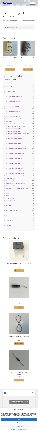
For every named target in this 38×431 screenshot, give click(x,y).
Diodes (7, 193)
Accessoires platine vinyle (11, 84)
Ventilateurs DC (9, 228)
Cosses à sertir (9, 121)
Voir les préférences (19, 426)
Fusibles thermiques (10, 200)
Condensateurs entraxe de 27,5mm (15, 103)
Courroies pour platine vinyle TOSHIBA (16, 170)
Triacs (7, 223)
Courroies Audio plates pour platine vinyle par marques (18, 123)
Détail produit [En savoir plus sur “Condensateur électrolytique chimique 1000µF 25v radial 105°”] (19, 307)
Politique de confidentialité (22, 429)
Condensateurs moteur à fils (14, 113)
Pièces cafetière (9, 208)
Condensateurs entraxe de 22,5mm (15, 101)
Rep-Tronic (7, 3)
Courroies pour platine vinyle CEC (15, 131)
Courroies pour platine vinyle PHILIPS (16, 151)
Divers (7, 195)
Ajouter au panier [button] (10, 69)
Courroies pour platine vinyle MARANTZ (16, 146)
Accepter (19, 419)
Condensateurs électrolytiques (12, 106)
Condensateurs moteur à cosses (14, 111)
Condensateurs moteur (11, 108)
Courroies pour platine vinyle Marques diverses (18, 148)
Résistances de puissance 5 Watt (13, 218)
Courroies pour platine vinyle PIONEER (16, 153)
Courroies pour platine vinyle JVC (15, 141)
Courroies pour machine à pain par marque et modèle (17, 188)
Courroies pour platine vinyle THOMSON (16, 166)
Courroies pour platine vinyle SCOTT (15, 158)
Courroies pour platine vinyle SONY (15, 161)
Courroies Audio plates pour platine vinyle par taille (17, 175)
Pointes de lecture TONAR (11, 213)
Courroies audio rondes (11, 178)
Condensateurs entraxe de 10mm (15, 96)
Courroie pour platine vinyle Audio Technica (17, 126)
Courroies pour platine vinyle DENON (16, 136)
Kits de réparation (10, 203)
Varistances (8, 225)
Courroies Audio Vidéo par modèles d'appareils (16, 183)
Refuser (19, 422)
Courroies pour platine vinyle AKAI (15, 128)
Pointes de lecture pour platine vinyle (14, 210)
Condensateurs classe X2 (11, 94)
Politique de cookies (14, 429)
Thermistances (9, 220)
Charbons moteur (10, 89)
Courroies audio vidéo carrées (12, 180)
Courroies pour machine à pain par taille (14, 190)
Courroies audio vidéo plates (12, 185)
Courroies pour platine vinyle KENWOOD (16, 143)
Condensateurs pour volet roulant (13, 118)
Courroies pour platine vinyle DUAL (15, 138)
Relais (7, 215)
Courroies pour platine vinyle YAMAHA (16, 173)
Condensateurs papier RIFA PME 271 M (14, 116)
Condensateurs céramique (11, 91)
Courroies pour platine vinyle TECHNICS (16, 163)
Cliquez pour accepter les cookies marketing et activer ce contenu (19, 402)
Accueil (5, 8)
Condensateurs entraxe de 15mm (15, 98)
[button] (36, 409)
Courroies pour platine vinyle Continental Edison (18, 133)
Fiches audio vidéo (10, 198)
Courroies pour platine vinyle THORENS (16, 168)
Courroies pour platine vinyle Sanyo (15, 156)
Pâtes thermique (9, 205)
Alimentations (9, 86)
